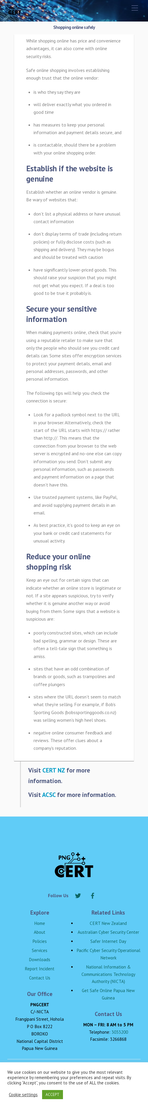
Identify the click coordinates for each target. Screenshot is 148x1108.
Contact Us (39, 978)
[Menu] (135, 8)
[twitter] (78, 895)
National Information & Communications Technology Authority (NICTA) (108, 974)
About (39, 932)
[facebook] (93, 895)
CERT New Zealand (108, 923)
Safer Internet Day (108, 941)
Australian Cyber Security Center (108, 932)
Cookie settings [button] (23, 1094)
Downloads (39, 959)
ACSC (49, 794)
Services (39, 950)
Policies (39, 941)
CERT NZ (53, 770)
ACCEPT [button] (52, 1094)
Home (39, 923)
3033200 (120, 1032)
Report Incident (39, 968)
